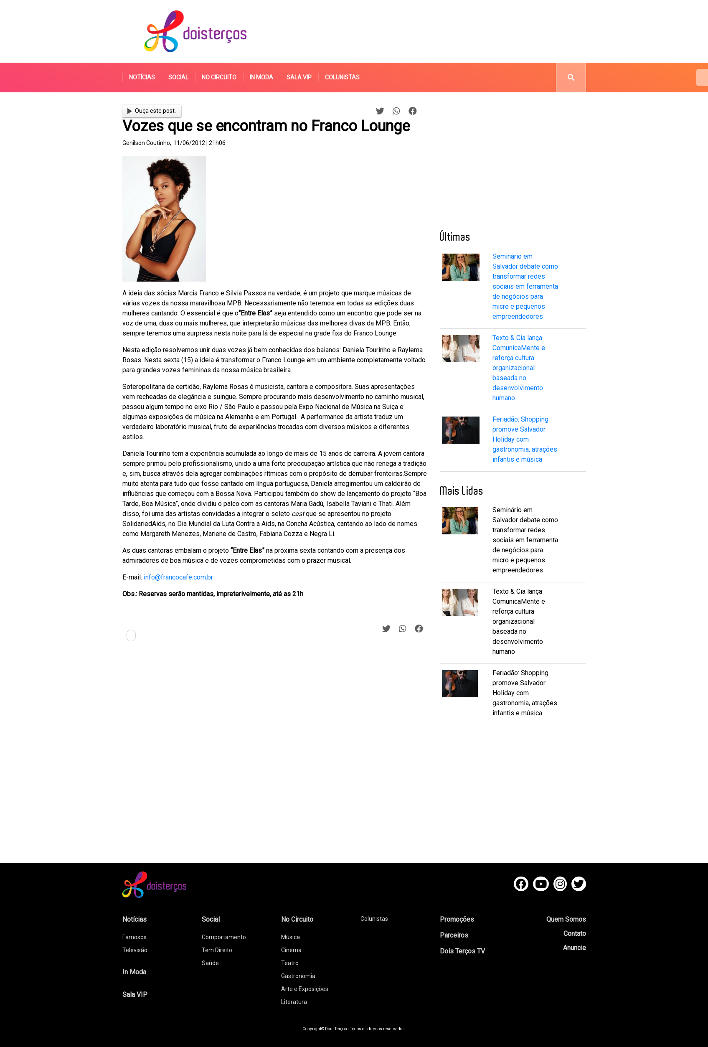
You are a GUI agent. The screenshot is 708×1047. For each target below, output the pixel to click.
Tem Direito (217, 950)
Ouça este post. (151, 110)
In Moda (261, 77)
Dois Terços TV (462, 951)
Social (178, 77)
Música (290, 937)
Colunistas (342, 77)
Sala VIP (299, 77)
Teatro (290, 963)
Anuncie (574, 948)
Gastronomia (298, 976)
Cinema (291, 950)
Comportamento (224, 937)
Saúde (210, 963)
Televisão (134, 950)
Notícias (142, 77)
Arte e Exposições (304, 989)
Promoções (457, 919)
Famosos (134, 937)
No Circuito (219, 77)
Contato (574, 934)
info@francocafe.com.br (178, 577)
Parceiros (454, 935)
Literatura (294, 1002)
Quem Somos (566, 919)
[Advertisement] (433, 31)
